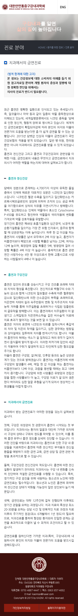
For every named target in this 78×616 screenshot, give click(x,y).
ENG (63, 7)
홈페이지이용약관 (56, 608)
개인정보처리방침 (21, 608)
